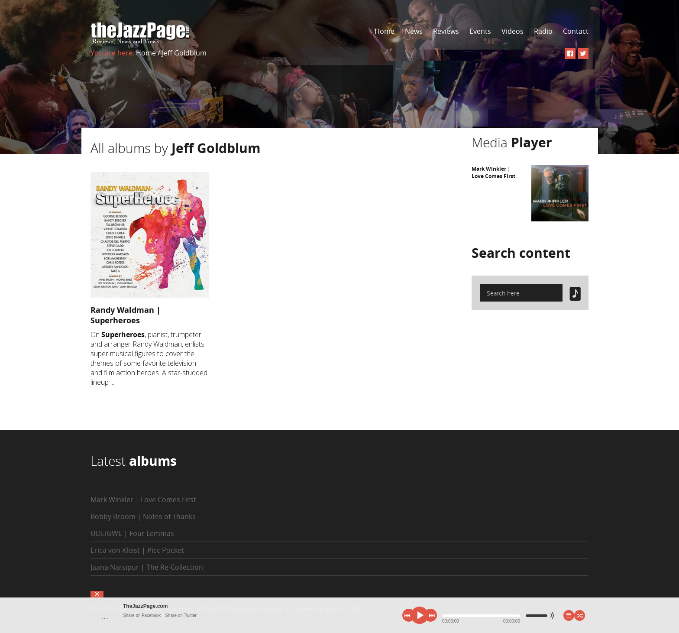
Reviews (446, 31)
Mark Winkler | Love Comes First (493, 172)
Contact (575, 31)
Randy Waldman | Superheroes (126, 315)
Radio (543, 31)
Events (480, 31)
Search (521, 253)
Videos (512, 31)
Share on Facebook (142, 615)
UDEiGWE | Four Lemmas (132, 533)
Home (384, 31)
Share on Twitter (181, 615)
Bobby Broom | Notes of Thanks (143, 516)
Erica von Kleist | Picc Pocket (137, 550)
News (414, 31)
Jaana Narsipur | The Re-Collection (147, 567)
